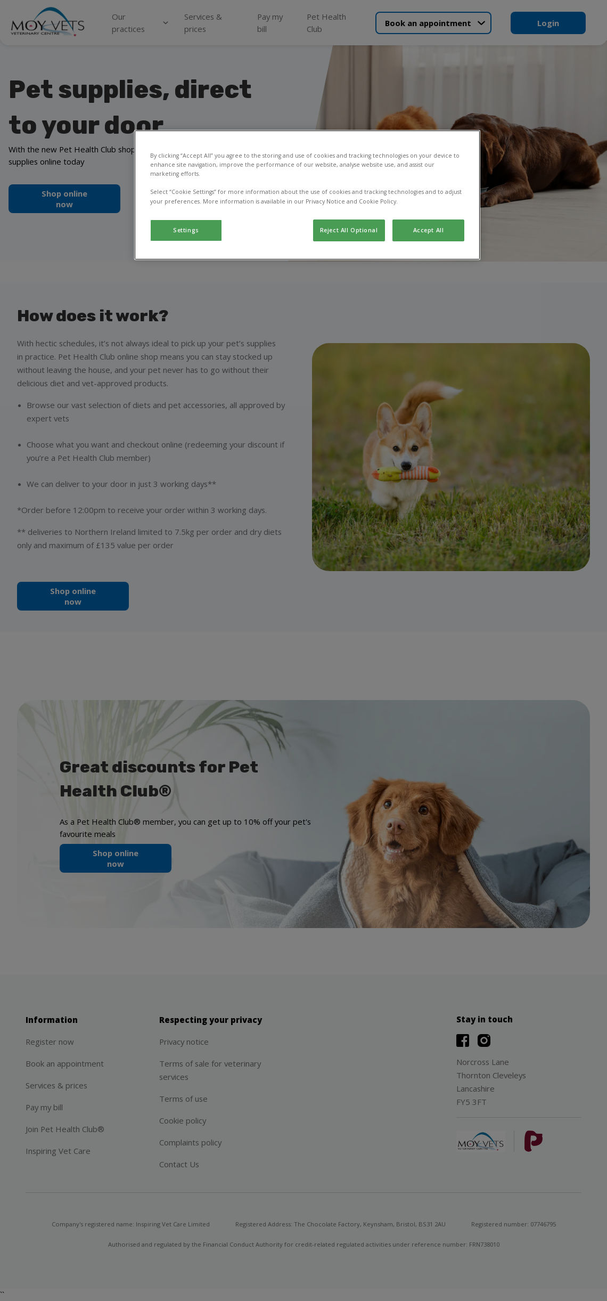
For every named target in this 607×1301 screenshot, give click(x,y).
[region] (307, 195)
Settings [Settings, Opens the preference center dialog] (186, 230)
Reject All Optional (349, 230)
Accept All (428, 230)
